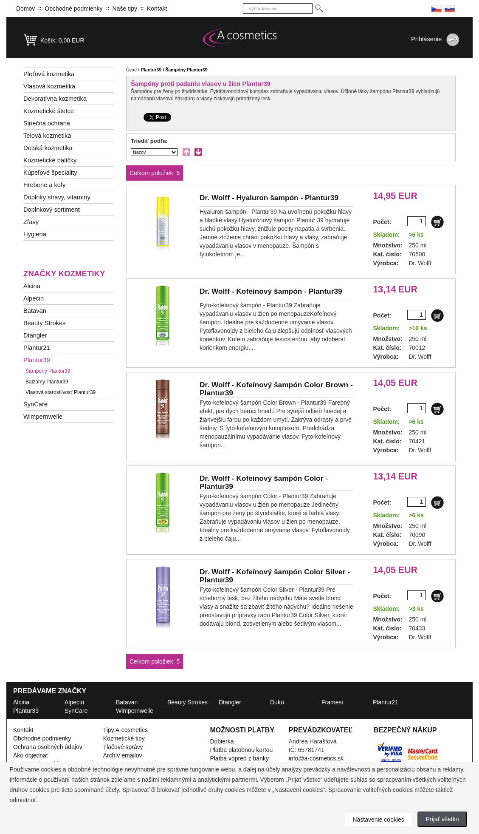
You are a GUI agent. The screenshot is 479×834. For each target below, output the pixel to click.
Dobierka (222, 741)
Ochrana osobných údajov (47, 746)
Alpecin (33, 298)
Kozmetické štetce (48, 111)
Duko (277, 702)
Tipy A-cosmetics (125, 729)
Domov (25, 8)
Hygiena (34, 234)
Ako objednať (30, 755)
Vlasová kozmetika (49, 86)
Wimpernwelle (42, 416)
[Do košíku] (437, 222)
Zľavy (31, 221)
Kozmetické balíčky (49, 160)
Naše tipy (125, 8)
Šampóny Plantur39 (47, 371)
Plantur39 (36, 360)
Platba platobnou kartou (241, 749)
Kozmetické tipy (124, 738)
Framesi (332, 702)
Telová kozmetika (47, 135)
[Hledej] (318, 8)
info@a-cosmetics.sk (316, 758)
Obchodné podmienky (73, 8)
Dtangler (35, 335)
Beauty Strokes (44, 323)
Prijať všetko (442, 819)
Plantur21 (36, 347)
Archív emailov (122, 755)
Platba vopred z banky (239, 758)
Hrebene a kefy (44, 185)
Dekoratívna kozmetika (55, 98)
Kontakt (157, 8)
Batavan (34, 310)
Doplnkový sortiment (51, 209)
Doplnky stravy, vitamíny (56, 197)
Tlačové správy (123, 746)
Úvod (131, 69)
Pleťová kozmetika (48, 74)
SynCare (35, 404)
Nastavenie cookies (378, 819)
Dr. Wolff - (269, 197)
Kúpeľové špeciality (50, 172)
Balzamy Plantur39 (46, 382)
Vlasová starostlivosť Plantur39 (60, 392)
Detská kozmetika (48, 148)
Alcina (31, 286)
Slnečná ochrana (46, 123)
